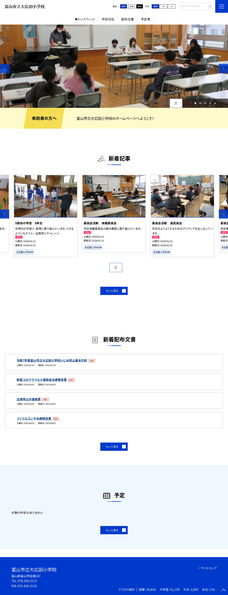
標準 (155, 6)
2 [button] (200, 103)
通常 (123, 6)
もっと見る (112, 291)
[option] (114, 66)
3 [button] (205, 103)
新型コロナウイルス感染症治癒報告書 (42, 379)
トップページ (86, 19)
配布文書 (127, 19)
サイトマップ (209, 568)
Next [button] (223, 68)
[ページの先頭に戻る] (223, 590)
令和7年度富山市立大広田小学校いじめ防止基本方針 (52, 360)
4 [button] (210, 103)
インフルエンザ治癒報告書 (34, 418)
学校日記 (108, 19)
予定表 (145, 19)
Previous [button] (4, 68)
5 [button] (215, 103)
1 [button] (195, 103)
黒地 (139, 6)
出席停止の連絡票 (29, 399)
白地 (132, 6)
